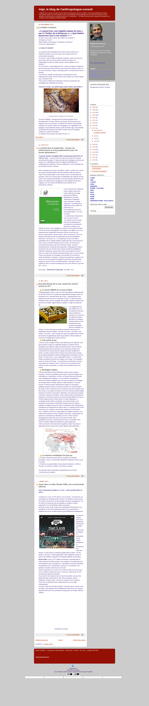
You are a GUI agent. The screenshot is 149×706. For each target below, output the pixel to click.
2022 (94, 117)
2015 (94, 147)
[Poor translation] (76, 674)
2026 (94, 107)
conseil (111, 71)
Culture (93, 74)
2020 (94, 123)
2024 (94, 112)
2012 (94, 155)
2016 (94, 144)
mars (95, 141)
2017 (94, 128)
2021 (94, 120)
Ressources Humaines (98, 76)
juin (95, 136)
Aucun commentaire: (73, 139)
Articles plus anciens (79, 640)
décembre (97, 130)
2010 (94, 160)
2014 (94, 149)
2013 (94, 152)
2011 (94, 157)
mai (95, 138)
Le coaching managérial (99, 171)
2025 (94, 110)
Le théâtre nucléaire (47, 27)
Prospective (109, 74)
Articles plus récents (41, 640)
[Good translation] (69, 674)
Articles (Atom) (48, 644)
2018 (94, 125)
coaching (104, 71)
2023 (94, 115)
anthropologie (94, 71)
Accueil (60, 640)
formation (101, 74)
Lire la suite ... (39, 137)
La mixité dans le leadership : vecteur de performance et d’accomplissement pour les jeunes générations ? (58, 150)
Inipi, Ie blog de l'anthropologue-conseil (66, 9)
